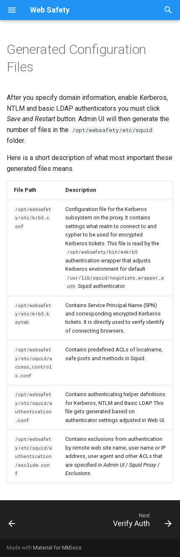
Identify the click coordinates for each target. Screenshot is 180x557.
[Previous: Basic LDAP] (12, 522)
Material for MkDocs (57, 547)
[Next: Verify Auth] (141, 522)
